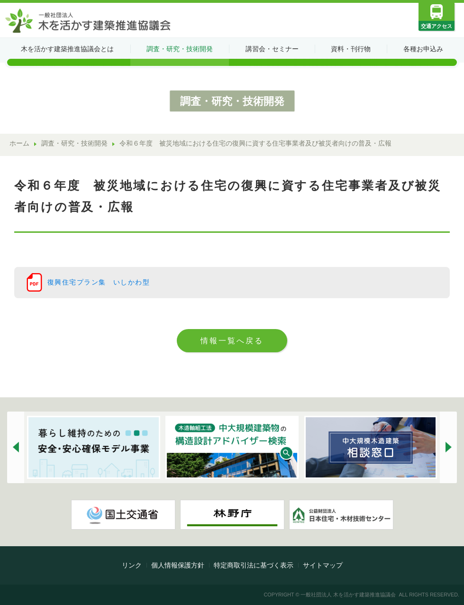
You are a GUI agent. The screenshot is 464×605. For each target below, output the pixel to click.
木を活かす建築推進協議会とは (67, 49)
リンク (132, 565)
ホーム (19, 143)
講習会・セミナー (272, 49)
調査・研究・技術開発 (179, 49)
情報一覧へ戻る (231, 340)
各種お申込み (423, 49)
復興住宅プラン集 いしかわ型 (98, 282)
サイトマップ (323, 565)
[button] (15, 447)
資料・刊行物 (351, 49)
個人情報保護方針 (177, 565)
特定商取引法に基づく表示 (253, 565)
